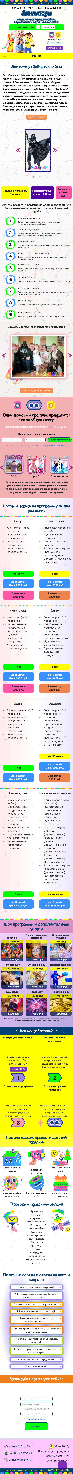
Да (38, 27)
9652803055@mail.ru (20, 1453)
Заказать (36, 1426)
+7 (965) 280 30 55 (56, 43)
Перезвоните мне (59, 439)
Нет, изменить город (48, 27)
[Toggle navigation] (4, 56)
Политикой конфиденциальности (55, 446)
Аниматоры (36, 14)
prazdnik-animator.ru (20, 1459)
